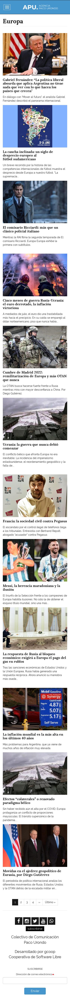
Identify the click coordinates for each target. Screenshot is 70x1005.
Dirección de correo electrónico (34, 974)
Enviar (35, 991)
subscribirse (35, 928)
